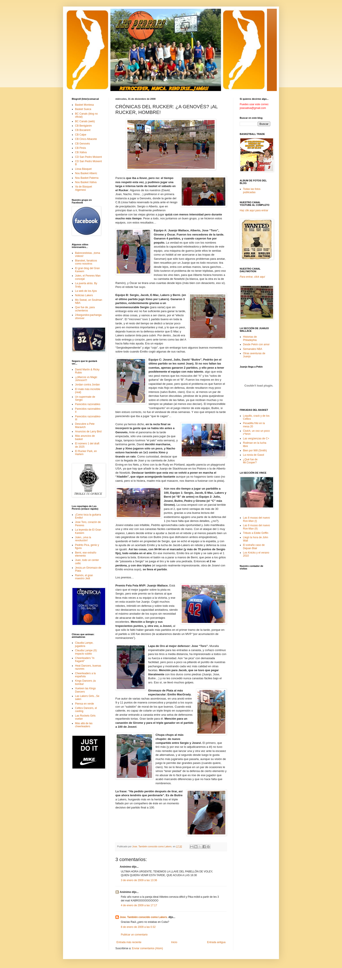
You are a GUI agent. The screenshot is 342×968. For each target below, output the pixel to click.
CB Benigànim (83, 125)
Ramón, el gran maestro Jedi (84, 577)
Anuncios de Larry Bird (88, 431)
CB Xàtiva (81, 152)
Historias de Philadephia (250, 338)
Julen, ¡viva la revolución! (83, 539)
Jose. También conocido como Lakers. (144, 917)
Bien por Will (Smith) (255, 450)
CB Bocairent (83, 130)
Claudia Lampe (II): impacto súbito (86, 652)
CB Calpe (80, 134)
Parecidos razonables (87, 404)
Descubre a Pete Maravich (84, 425)
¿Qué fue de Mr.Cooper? (250, 461)
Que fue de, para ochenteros (85, 309)
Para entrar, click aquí (252, 276)
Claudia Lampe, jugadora (84, 644)
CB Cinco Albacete (86, 139)
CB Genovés (82, 143)
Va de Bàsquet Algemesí (83, 188)
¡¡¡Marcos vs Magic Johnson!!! (86, 379)
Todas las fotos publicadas (251, 190)
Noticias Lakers (84, 295)
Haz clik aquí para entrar (254, 210)
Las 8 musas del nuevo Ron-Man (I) (256, 519)
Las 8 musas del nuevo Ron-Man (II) (256, 527)
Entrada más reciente (128, 942)
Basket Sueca (83, 109)
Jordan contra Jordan (87, 384)
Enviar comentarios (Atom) (147, 948)
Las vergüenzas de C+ (256, 438)
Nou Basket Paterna (86, 177)
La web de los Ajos (86, 290)
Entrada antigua (216, 942)
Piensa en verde (84, 703)
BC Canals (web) (85, 121)
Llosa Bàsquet (83, 168)
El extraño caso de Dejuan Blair (254, 546)
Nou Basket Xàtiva (86, 182)
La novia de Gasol (253, 454)
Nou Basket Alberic (86, 173)
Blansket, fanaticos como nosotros (86, 262)
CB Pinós (80, 148)
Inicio (174, 942)
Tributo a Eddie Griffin (255, 533)
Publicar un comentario (134, 934)
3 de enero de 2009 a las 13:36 (139, 880)
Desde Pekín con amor (256, 344)
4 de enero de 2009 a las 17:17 (139, 905)
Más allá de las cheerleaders (83, 725)
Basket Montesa (84, 104)
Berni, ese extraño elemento (85, 554)
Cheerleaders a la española (85, 675)
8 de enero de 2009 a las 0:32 (138, 926)
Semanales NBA (252, 349)
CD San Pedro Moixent (88, 156)
